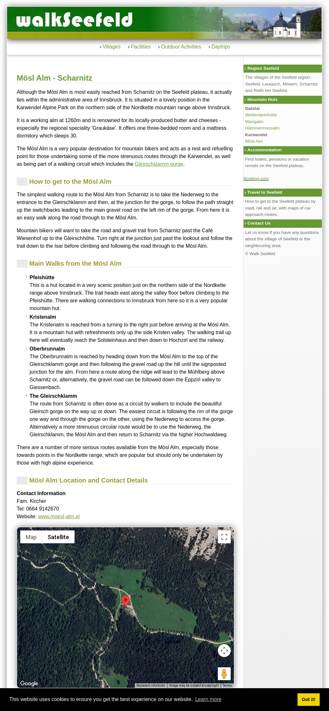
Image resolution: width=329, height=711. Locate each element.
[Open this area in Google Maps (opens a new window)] (29, 684)
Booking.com (256, 178)
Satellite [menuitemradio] (58, 537)
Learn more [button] (208, 699)
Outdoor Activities (181, 46)
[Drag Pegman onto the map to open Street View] (224, 673)
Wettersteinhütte (261, 114)
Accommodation (264, 149)
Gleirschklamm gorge (159, 164)
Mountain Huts (262, 99)
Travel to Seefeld (264, 192)
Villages (111, 46)
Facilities (141, 46)
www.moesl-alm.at (59, 516)
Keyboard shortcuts (151, 685)
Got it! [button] (308, 699)
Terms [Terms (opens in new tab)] (227, 685)
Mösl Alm (254, 141)
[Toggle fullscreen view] (224, 536)
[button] (125, 602)
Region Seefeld (263, 68)
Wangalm (254, 121)
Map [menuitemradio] (31, 537)
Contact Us (259, 223)
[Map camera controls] (224, 650)
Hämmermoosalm (262, 128)
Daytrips (220, 46)
